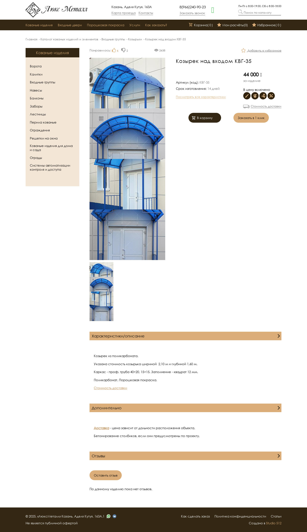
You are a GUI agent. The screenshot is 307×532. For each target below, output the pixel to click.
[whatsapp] (212, 10)
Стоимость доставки (266, 106)
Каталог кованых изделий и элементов (69, 39)
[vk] (114, 516)
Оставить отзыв (105, 475)
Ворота (36, 66)
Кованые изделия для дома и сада (51, 148)
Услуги (134, 25)
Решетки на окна (44, 138)
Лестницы (38, 114)
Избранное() (266, 25)
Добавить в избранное (261, 51)
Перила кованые (43, 122)
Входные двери (70, 25)
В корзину (202, 118)
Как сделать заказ (195, 516)
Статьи (276, 516)
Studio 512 (273, 523)
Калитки (36, 74)
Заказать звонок (192, 13)
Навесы (36, 90)
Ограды (36, 158)
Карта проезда (124, 13)
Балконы (36, 98)
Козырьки (135, 39)
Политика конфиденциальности (240, 516)
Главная (31, 39)
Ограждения (40, 130)
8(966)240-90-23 (193, 7)
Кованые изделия (39, 25)
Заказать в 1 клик (251, 118)
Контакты (146, 13)
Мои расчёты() (232, 25)
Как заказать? (156, 25)
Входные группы (113, 39)
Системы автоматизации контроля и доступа (50, 167)
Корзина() (201, 25)
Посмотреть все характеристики (201, 97)
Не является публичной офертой (52, 523)
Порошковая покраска (105, 25)
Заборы (36, 106)
